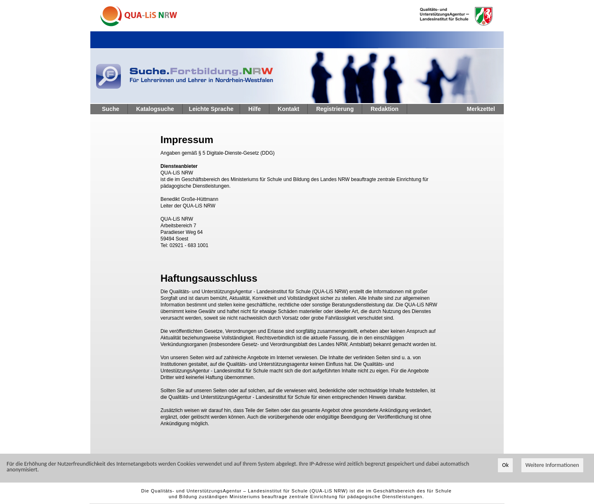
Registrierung (335, 109)
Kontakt (288, 109)
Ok (505, 465)
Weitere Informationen (552, 465)
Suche (110, 109)
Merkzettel (481, 109)
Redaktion (384, 109)
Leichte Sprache (211, 109)
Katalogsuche (155, 109)
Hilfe (254, 109)
